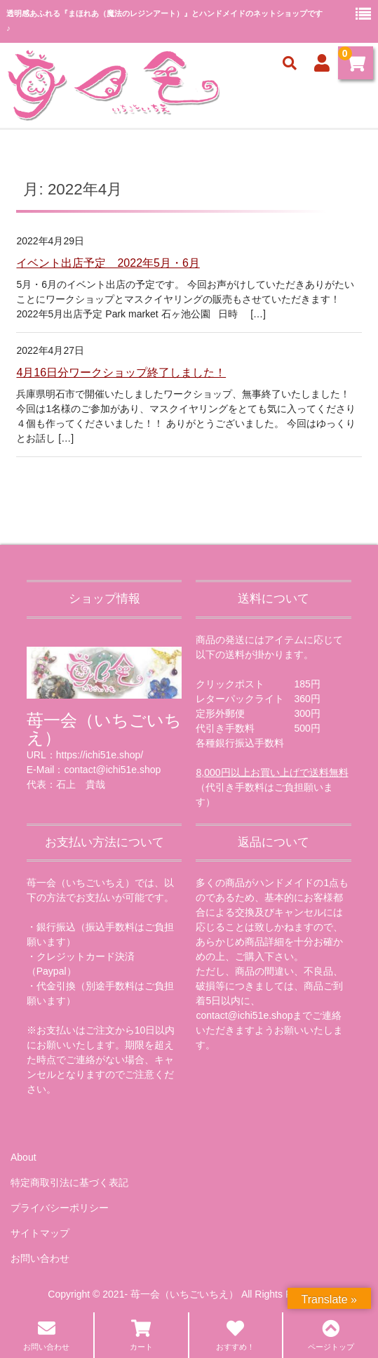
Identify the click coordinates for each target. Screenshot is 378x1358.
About (23, 1157)
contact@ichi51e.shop (244, 1015)
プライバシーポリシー (60, 1207)
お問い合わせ (40, 1258)
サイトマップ (40, 1233)
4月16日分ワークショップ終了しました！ (121, 372)
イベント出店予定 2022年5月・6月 (107, 263)
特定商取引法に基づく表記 (69, 1182)
